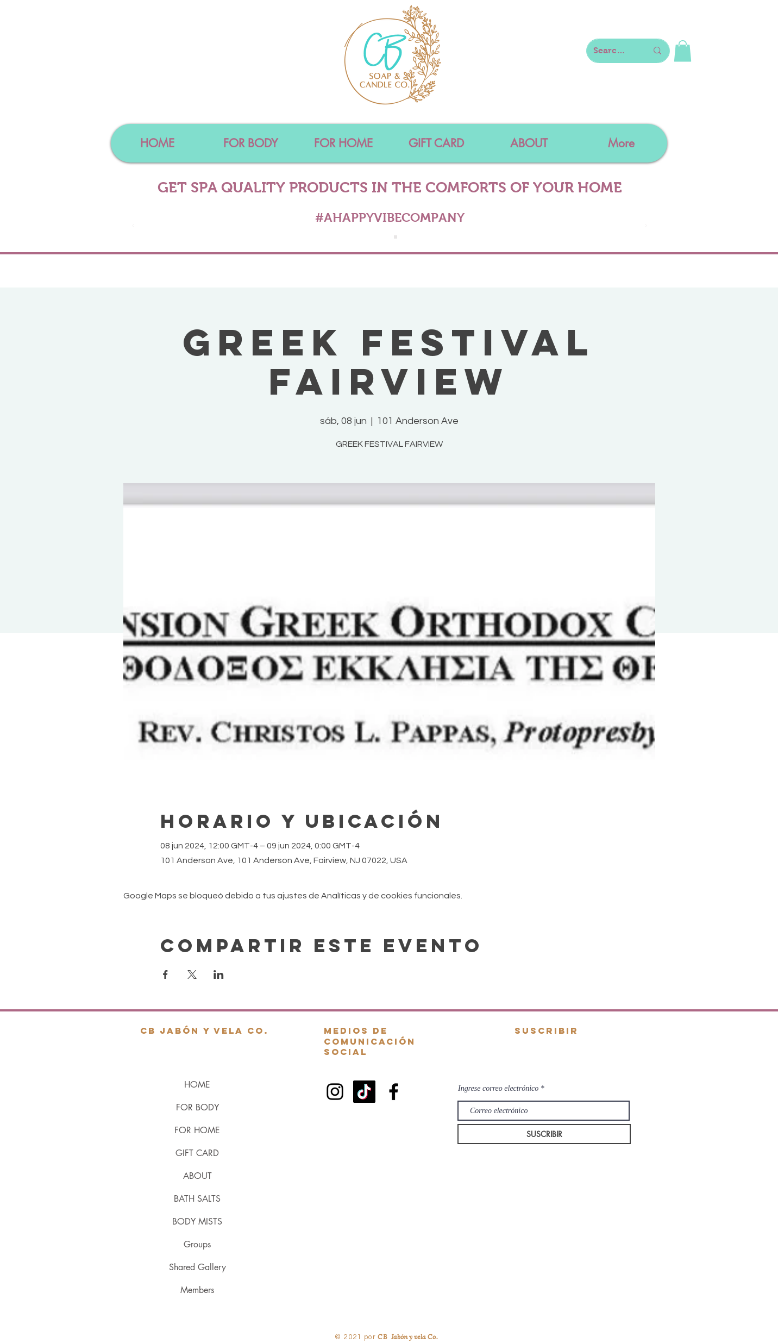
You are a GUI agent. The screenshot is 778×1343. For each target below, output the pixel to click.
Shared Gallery (197, 1267)
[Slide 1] (383, 237)
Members (197, 1290)
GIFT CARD (197, 1153)
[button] (683, 50)
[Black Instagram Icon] (335, 1091)
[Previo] (133, 226)
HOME (197, 1084)
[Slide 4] (395, 237)
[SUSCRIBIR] (544, 1134)
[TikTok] (364, 1091)
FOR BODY (197, 1107)
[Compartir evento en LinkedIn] (219, 974)
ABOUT (197, 1176)
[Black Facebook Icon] (393, 1091)
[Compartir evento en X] (192, 974)
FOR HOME (197, 1130)
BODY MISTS (197, 1221)
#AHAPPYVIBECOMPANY (390, 217)
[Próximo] (646, 226)
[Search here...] (612, 51)
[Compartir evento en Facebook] (165, 974)
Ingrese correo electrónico (498, 1088)
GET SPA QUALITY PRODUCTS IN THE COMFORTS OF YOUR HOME (390, 187)
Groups (197, 1244)
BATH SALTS (197, 1198)
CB (383, 1336)
